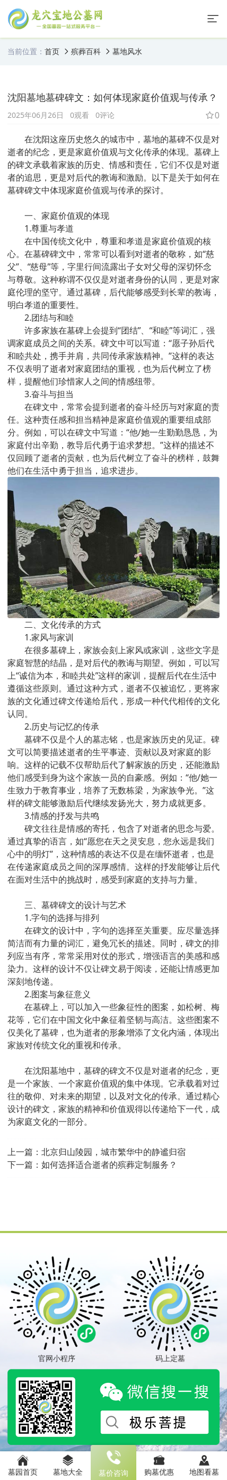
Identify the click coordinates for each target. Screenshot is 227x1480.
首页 (52, 51)
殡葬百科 (86, 51)
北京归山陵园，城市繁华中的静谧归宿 (113, 1152)
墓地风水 (127, 51)
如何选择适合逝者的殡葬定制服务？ (109, 1164)
